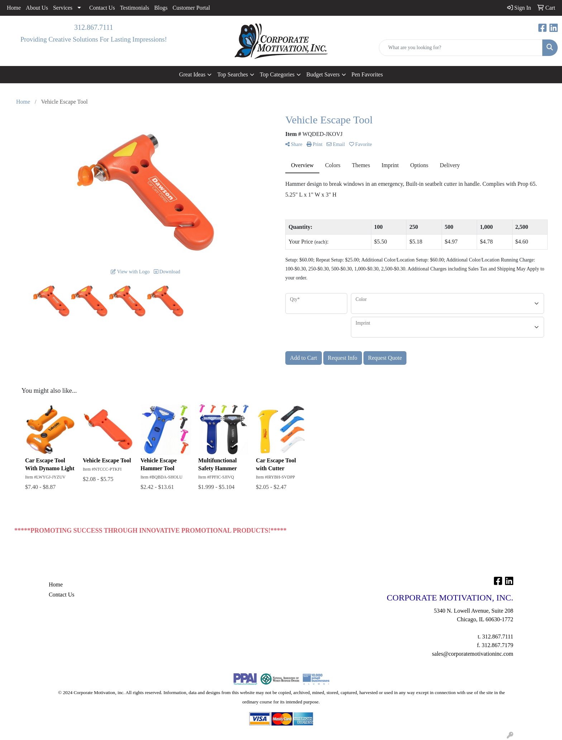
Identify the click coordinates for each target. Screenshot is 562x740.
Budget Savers (323, 74)
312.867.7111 (93, 27)
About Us (37, 8)
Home (14, 8)
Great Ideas (192, 74)
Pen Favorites (367, 74)
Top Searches (232, 74)
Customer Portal (191, 8)
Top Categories (277, 74)
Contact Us (102, 8)
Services (62, 8)
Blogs (160, 8)
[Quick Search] (461, 47)
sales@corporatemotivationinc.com (472, 654)
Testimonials (134, 8)
